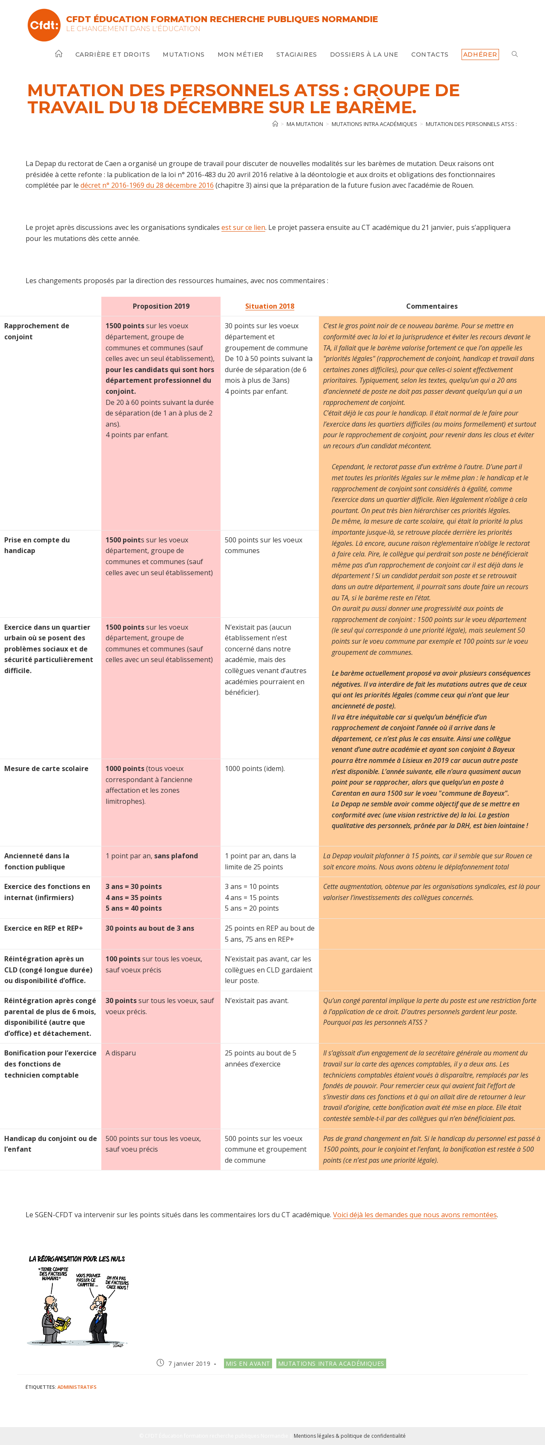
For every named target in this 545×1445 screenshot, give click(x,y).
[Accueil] (275, 124)
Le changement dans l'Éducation (133, 29)
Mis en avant (248, 1363)
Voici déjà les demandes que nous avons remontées (415, 1214)
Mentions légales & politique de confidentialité (350, 1435)
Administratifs (77, 1387)
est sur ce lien (243, 227)
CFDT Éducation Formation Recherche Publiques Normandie (222, 19)
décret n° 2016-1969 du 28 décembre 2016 (147, 185)
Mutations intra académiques (331, 1363)
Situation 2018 (269, 306)
